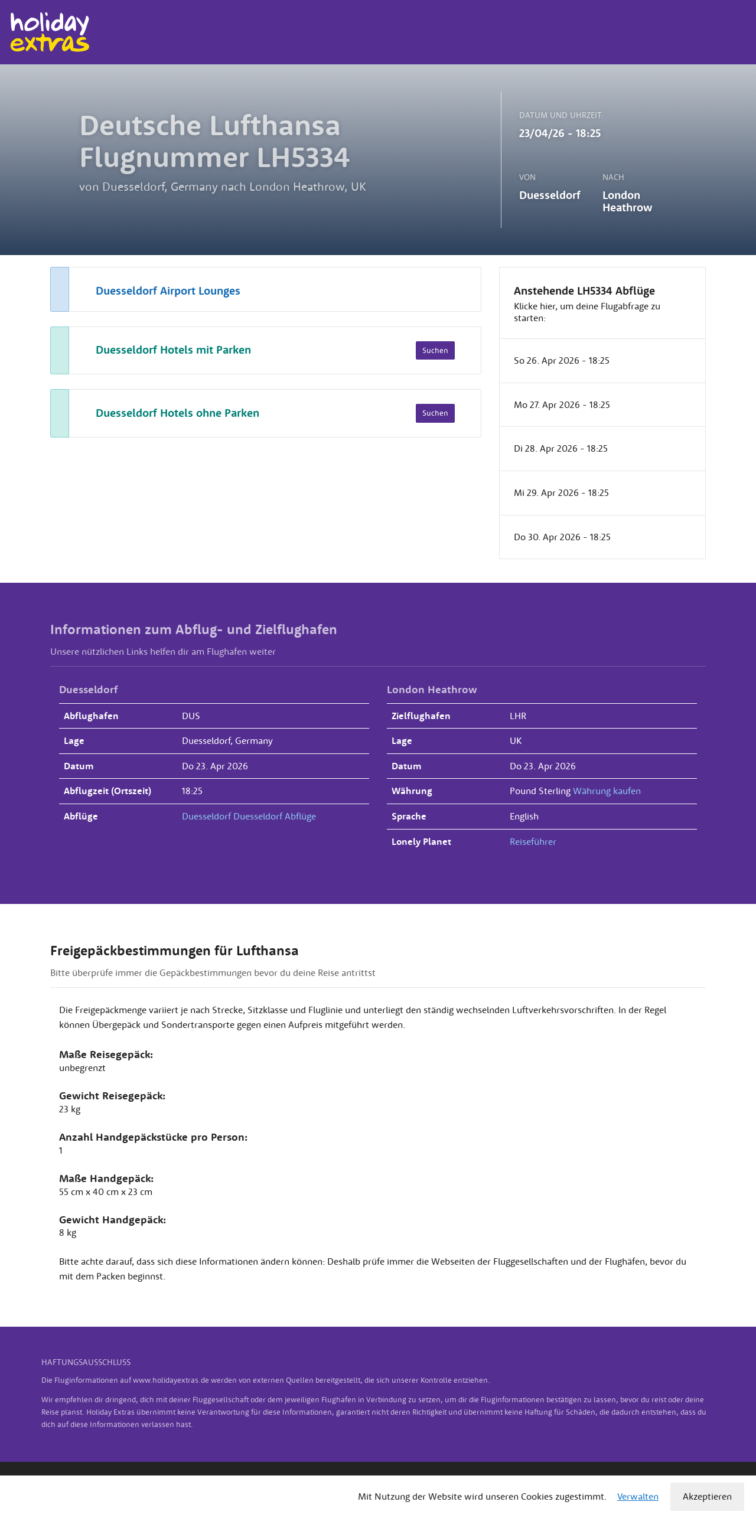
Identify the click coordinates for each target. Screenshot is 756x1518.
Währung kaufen (607, 790)
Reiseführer (533, 841)
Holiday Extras (49, 32)
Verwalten (638, 1496)
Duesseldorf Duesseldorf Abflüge (249, 816)
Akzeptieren (707, 1496)
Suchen (435, 350)
